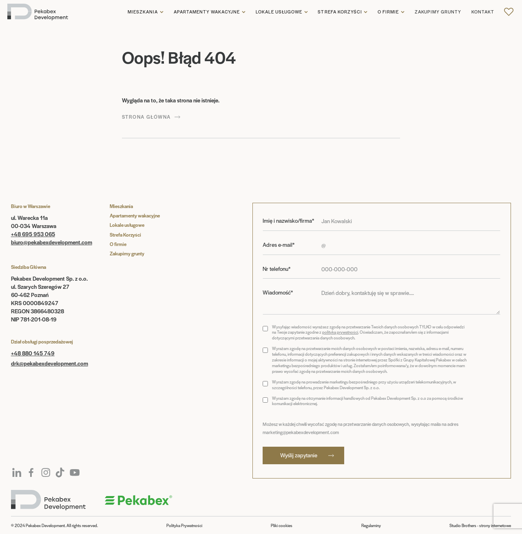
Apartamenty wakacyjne (207, 12)
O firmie (388, 12)
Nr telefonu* (276, 269)
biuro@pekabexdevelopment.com (51, 242)
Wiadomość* (278, 292)
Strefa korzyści (340, 12)
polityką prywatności (340, 332)
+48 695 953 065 (33, 234)
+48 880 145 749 (33, 353)
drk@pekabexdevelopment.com (49, 363)
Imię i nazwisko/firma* (288, 220)
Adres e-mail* (278, 244)
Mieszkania (143, 12)
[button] (146, 12)
